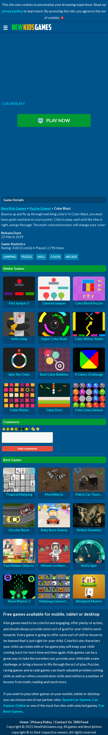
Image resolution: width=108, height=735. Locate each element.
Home (24, 722)
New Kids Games (13, 208)
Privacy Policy (41, 722)
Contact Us (63, 722)
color (55, 256)
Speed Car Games (76, 699)
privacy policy (12, 11)
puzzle (26, 256)
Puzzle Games (40, 208)
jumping (9, 256)
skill (41, 256)
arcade (71, 256)
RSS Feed (81, 722)
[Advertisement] (54, 66)
